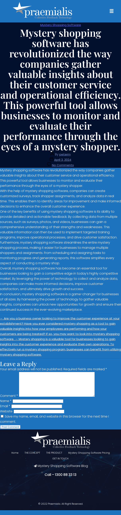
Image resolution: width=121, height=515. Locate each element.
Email (5, 411)
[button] (111, 11)
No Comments (63, 165)
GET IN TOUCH (60, 463)
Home (15, 457)
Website (6, 416)
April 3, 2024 (62, 160)
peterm (65, 154)
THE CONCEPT (32, 457)
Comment (9, 400)
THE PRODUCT (54, 457)
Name (6, 405)
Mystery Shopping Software (60, 25)
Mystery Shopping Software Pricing (89, 457)
